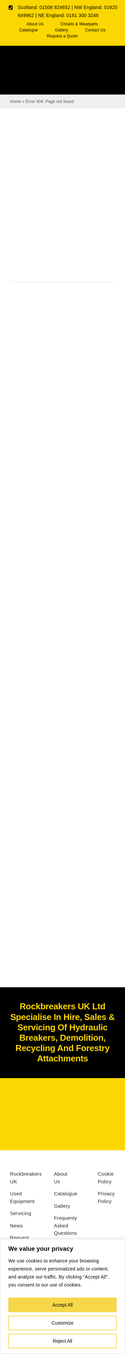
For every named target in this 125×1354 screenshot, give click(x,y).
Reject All (62, 1341)
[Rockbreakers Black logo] (62, 1101)
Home (15, 101)
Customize (62, 1323)
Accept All (62, 1305)
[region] (62, 1296)
